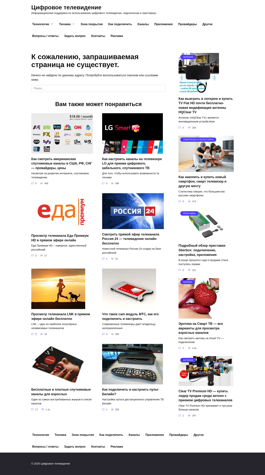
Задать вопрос (75, 36)
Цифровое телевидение (66, 7)
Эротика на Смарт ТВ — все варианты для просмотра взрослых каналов (201, 328)
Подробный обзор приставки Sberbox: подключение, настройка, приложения (202, 250)
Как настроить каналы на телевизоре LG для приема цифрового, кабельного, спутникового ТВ (132, 163)
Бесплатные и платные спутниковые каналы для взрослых (61, 392)
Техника (65, 24)
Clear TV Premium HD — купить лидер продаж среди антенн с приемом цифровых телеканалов (205, 395)
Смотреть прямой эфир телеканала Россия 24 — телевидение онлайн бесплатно (130, 238)
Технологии (40, 24)
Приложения (163, 24)
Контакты (98, 36)
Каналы (143, 24)
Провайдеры (187, 24)
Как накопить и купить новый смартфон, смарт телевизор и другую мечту (202, 181)
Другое (207, 24)
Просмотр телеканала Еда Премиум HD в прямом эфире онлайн (60, 238)
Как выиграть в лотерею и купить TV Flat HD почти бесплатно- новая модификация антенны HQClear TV (206, 105)
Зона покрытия (92, 24)
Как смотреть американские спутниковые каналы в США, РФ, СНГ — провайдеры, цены (61, 163)
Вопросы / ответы (45, 36)
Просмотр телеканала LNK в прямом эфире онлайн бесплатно (60, 316)
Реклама (117, 36)
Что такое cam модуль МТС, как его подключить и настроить (130, 316)
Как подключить (120, 24)
